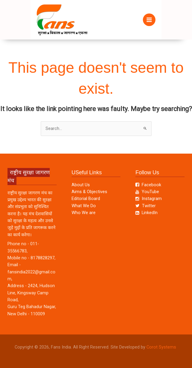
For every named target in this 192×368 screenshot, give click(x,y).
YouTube (147, 191)
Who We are (84, 212)
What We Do (84, 205)
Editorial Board (86, 198)
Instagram (148, 198)
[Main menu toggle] (149, 19)
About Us (81, 184)
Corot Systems (161, 347)
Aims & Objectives (89, 191)
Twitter (145, 205)
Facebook (148, 184)
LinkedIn (146, 212)
